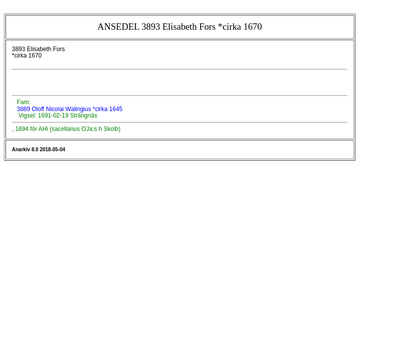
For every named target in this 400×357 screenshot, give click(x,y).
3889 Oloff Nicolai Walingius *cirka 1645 (69, 109)
